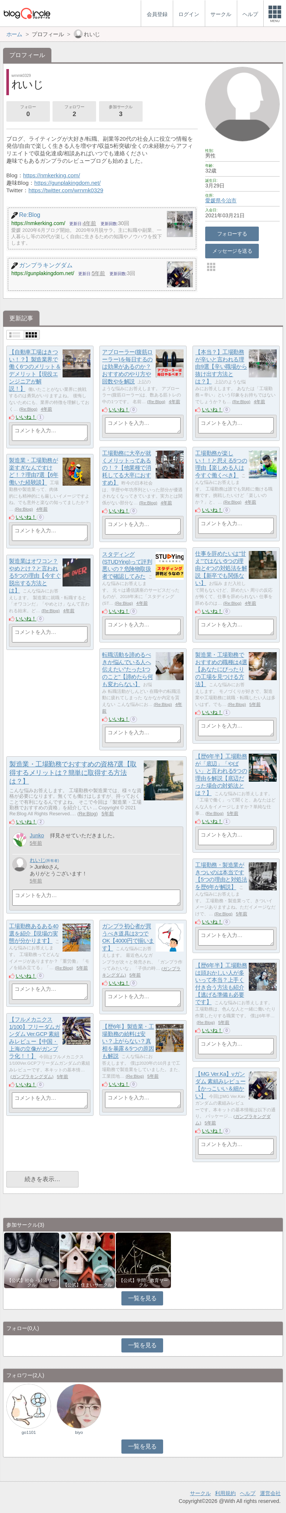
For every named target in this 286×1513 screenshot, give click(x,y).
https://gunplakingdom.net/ (67, 183)
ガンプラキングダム (32, 1076)
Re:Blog (28, 409)
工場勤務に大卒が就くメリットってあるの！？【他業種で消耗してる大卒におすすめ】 (126, 468)
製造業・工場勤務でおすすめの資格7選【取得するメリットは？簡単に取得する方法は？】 (73, 772)
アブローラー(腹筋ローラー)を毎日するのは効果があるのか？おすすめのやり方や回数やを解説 (127, 367)
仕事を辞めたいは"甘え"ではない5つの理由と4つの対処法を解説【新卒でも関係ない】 (221, 568)
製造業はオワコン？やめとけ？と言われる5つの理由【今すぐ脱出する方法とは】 (35, 576)
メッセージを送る (232, 251)
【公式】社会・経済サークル (31, 1282)
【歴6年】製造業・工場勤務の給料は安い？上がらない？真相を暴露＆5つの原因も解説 (128, 1041)
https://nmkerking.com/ (51, 175)
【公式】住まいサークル (87, 1285)
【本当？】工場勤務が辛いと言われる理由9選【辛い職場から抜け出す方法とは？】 (221, 367)
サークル (200, 1493)
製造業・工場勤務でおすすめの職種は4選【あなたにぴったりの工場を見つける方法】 (221, 670)
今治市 (228, 200)
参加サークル (120, 112)
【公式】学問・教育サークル (143, 1282)
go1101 (29, 1432)
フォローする (232, 234)
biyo (79, 1432)
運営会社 (270, 1493)
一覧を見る (142, 1298)
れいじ (37, 860)
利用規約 (225, 1493)
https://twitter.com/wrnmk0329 (65, 190)
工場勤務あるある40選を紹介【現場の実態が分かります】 (33, 933)
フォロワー (74, 112)
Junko (37, 835)
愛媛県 (213, 200)
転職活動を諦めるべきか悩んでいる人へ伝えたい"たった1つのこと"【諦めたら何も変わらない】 (127, 670)
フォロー (28, 112)
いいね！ (26, 417)
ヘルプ (247, 1493)
